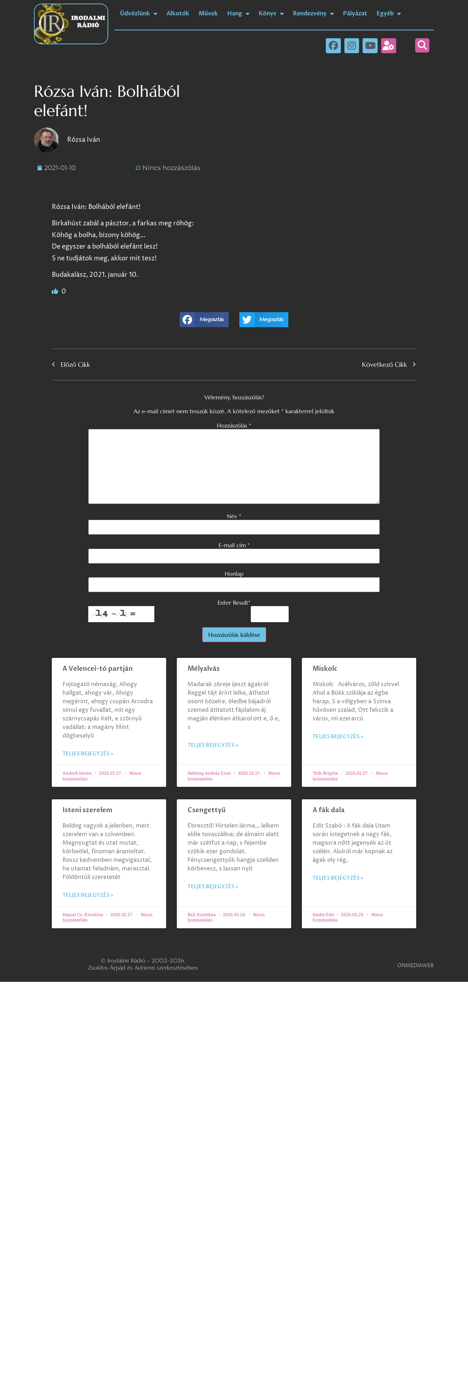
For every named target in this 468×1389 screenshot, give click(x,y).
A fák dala (329, 810)
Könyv (271, 13)
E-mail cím (234, 545)
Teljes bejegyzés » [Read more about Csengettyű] (213, 886)
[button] (422, 45)
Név (234, 516)
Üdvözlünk (138, 13)
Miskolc (325, 668)
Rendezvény (313, 13)
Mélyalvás (204, 668)
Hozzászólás (234, 425)
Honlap (234, 573)
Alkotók (177, 14)
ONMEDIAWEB (415, 965)
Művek (208, 14)
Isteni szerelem (87, 810)
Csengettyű (206, 810)
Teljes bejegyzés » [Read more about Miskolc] (338, 736)
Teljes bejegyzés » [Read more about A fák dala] (338, 878)
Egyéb (389, 13)
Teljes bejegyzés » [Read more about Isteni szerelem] (88, 895)
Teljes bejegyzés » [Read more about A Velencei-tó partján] (88, 753)
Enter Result (234, 602)
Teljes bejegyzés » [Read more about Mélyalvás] (213, 745)
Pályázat (355, 14)
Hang (238, 13)
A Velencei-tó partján (98, 668)
